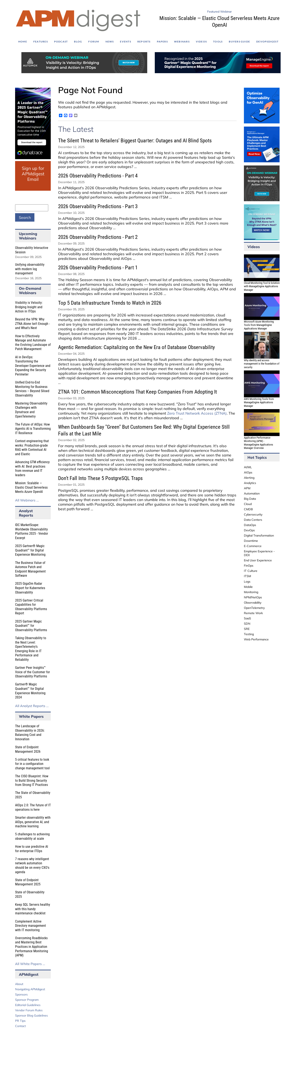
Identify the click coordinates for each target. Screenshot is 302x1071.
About (19, 984)
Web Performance (256, 639)
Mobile (248, 587)
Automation (252, 493)
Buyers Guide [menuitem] (239, 41)
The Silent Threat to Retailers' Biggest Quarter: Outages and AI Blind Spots (135, 141)
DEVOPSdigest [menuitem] (267, 41)
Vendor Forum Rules (29, 1010)
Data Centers (253, 520)
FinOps (248, 565)
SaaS (247, 618)
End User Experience (258, 560)
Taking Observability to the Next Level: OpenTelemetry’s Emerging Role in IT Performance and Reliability (30, 649)
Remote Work (253, 613)
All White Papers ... (30, 964)
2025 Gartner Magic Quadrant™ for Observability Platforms (31, 625)
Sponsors (21, 994)
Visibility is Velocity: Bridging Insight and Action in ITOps (29, 307)
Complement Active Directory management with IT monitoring (30, 925)
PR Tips (20, 1021)
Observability (252, 602)
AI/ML (248, 467)
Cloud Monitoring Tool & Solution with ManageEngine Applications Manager (262, 286)
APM (247, 488)
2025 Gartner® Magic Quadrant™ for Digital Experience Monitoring (30, 550)
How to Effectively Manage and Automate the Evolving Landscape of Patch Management (33, 342)
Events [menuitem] (125, 41)
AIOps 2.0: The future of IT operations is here (33, 807)
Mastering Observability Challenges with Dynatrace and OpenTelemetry (31, 409)
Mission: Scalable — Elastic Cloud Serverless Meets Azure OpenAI (31, 487)
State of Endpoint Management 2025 (27, 882)
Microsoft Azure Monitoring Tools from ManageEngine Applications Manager (259, 325)
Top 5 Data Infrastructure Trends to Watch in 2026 (109, 303)
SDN (247, 623)
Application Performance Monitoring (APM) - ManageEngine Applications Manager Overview (258, 443)
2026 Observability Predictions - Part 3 (98, 206)
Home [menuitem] (22, 41)
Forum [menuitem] (93, 41)
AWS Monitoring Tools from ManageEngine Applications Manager (259, 402)
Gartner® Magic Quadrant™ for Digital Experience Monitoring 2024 (30, 690)
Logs (247, 581)
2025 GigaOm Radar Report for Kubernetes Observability (30, 588)
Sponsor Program (27, 1000)
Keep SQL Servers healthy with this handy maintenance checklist (32, 909)
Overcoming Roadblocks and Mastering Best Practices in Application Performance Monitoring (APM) (31, 946)
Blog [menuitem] (78, 41)
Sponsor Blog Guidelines (31, 1015)
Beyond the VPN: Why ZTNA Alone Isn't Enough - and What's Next (32, 323)
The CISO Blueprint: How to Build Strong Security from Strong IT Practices (31, 780)
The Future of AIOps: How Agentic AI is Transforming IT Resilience (33, 428)
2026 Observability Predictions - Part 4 (98, 176)
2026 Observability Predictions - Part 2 (98, 237)
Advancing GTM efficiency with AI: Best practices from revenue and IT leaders (32, 468)
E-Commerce (253, 546)
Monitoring (251, 592)
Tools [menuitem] (218, 41)
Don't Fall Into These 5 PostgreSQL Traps (100, 478)
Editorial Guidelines (27, 1005)
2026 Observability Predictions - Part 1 (98, 267)
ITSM (247, 576)
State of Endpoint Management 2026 (27, 749)
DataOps (250, 525)
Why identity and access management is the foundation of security (261, 364)
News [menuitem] (109, 41)
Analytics (250, 483)
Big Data (250, 499)
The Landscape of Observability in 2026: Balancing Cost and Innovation (30, 732)
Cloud (248, 504)
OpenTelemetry (254, 608)
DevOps (249, 530)
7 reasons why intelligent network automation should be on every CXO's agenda (32, 865)
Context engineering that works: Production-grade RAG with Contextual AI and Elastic (32, 447)
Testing (249, 634)
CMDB (248, 509)
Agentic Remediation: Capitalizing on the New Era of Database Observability (136, 347)
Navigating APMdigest (30, 989)
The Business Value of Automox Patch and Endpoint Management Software (30, 569)
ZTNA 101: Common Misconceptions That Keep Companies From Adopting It (137, 392)
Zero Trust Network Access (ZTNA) (197, 413)
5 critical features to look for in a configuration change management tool (32, 764)
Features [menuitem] (40, 41)
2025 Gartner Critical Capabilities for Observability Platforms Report (31, 606)
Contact (20, 1026)
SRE (247, 629)
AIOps (248, 472)
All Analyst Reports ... (32, 706)
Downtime (251, 541)
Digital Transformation (259, 535)
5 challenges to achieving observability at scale (32, 836)
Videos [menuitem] (201, 41)
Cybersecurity (253, 514)
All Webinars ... (27, 500)
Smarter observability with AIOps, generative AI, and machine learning (33, 822)
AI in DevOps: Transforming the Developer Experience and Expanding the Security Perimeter (32, 365)
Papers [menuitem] (162, 41)
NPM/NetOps (253, 597)
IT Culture (250, 571)
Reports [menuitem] (144, 41)
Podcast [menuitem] (61, 41)
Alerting (249, 478)
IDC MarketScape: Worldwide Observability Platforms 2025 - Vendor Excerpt (31, 531)
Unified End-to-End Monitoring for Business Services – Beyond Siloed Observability (32, 388)
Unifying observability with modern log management (29, 269)
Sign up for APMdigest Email (33, 173)
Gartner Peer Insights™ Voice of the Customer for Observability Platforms (32, 672)
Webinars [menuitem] (182, 41)
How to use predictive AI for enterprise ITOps (31, 849)
